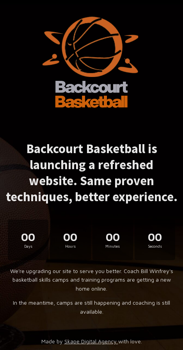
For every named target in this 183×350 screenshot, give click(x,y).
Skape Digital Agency (91, 341)
